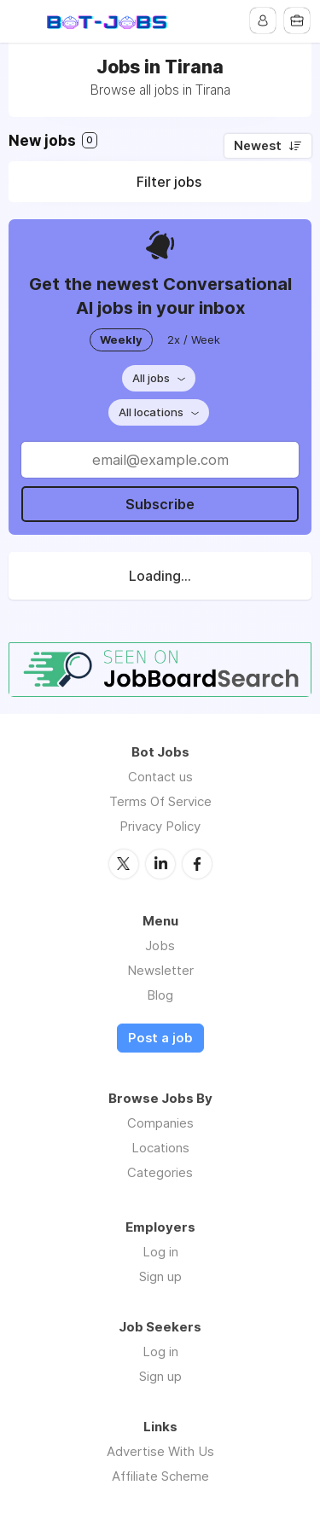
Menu (23, 21)
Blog (160, 995)
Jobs (160, 945)
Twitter (123, 864)
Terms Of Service (160, 801)
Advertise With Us (160, 1451)
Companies (160, 1123)
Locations (160, 1148)
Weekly (121, 339)
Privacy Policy (160, 826)
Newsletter (160, 970)
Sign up (160, 1276)
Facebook (197, 864)
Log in (160, 1252)
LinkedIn (160, 864)
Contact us (160, 777)
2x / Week (193, 339)
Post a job (160, 1038)
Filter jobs (169, 181)
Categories (160, 1172)
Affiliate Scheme (160, 1476)
